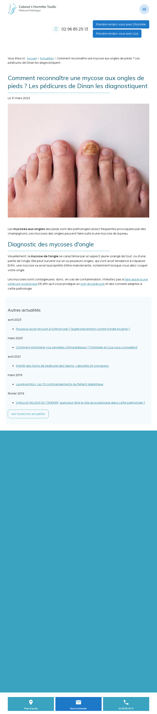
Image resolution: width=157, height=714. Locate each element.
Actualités (47, 58)
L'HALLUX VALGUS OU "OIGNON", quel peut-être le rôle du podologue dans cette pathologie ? (80, 402)
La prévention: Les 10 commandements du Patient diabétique (59, 384)
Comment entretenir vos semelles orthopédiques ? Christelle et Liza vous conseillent (76, 347)
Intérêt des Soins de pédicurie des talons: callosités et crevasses (62, 366)
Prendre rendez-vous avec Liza (117, 33)
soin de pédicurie (92, 284)
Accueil (32, 58)
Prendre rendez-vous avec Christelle (121, 24)
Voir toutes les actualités (28, 414)
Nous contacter (78, 708)
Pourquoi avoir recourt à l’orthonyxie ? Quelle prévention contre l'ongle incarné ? (73, 329)
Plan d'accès (31, 708)
